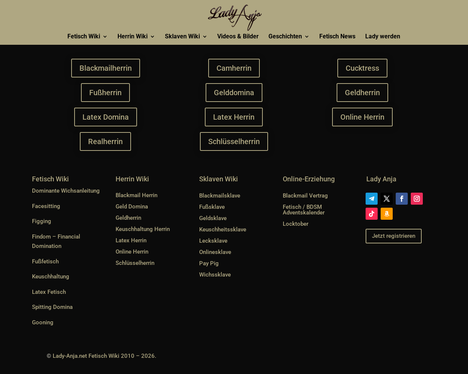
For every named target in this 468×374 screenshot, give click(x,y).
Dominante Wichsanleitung (66, 190)
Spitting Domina (52, 307)
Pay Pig (209, 263)
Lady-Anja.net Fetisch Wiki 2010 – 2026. (104, 356)
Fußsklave (212, 207)
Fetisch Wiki (83, 37)
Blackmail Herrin (136, 195)
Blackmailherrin (105, 68)
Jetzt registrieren (393, 236)
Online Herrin (362, 117)
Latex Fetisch (49, 292)
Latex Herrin (234, 117)
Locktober (295, 223)
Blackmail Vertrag (305, 195)
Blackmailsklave (219, 195)
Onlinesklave (215, 252)
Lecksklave (213, 240)
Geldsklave (213, 218)
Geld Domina (132, 206)
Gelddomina (234, 92)
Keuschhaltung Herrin (143, 229)
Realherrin (105, 141)
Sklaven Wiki (182, 37)
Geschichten (285, 37)
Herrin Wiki (132, 37)
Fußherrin (105, 92)
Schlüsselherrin (234, 141)
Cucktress (363, 68)
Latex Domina (105, 117)
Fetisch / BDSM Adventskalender (304, 210)
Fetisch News (337, 37)
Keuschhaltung (50, 276)
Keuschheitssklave (222, 229)
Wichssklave (215, 274)
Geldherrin (362, 92)
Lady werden (382, 37)
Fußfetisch (45, 261)
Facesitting (46, 206)
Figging (41, 221)
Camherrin (234, 68)
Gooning (42, 322)
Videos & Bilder (238, 37)
